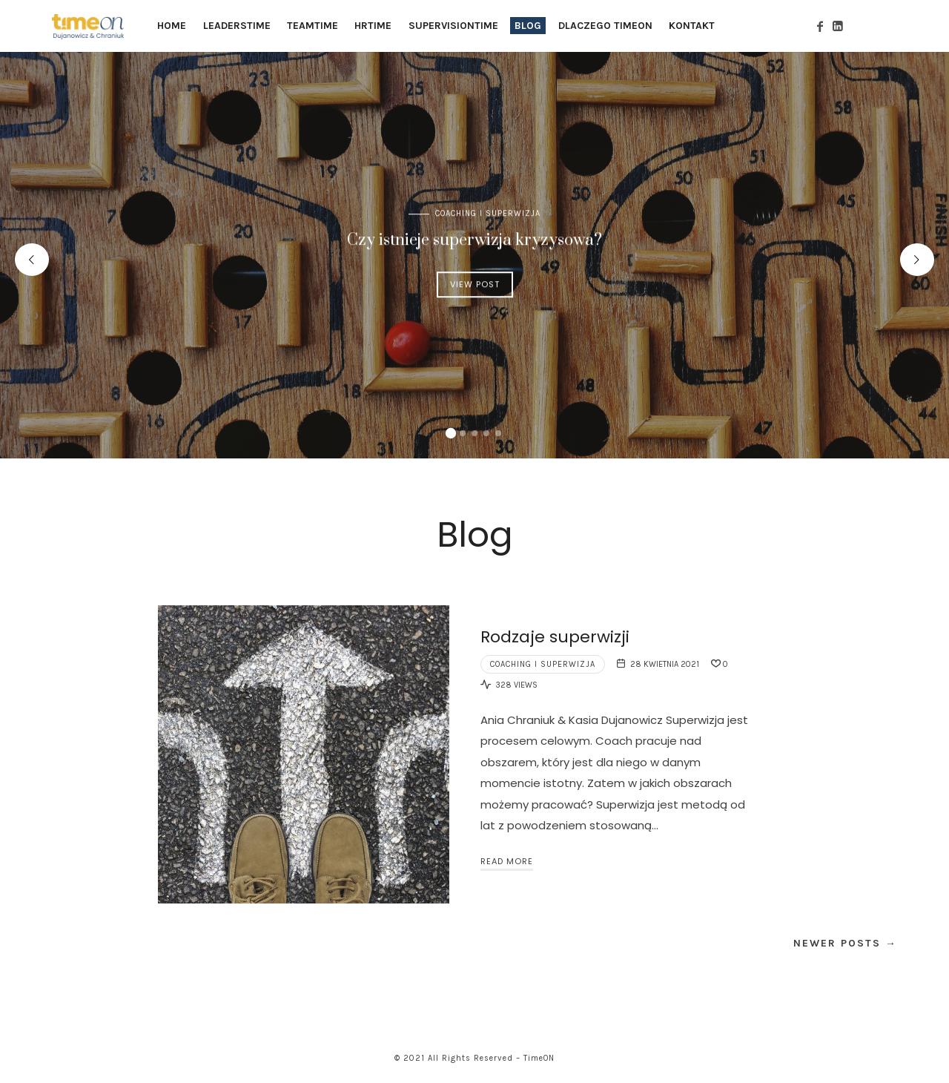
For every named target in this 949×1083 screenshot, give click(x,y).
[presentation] (32, 259)
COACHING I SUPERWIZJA (487, 213)
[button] (451, 433)
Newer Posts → (845, 943)
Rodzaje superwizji (554, 636)
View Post (475, 284)
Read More (506, 861)
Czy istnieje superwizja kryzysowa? (474, 240)
